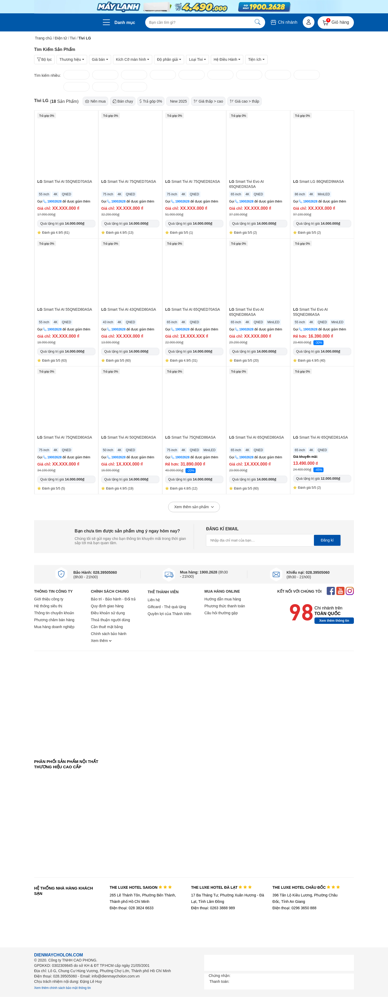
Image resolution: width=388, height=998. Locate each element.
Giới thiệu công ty (48, 599)
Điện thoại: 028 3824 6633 (131, 908)
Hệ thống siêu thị (48, 606)
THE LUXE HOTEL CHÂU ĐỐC (306, 887)
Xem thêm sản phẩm (194, 507)
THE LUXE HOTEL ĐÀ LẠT (221, 887)
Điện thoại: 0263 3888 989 (213, 908)
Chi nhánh (283, 22)
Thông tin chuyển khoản (54, 613)
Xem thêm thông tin (334, 621)
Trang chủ (43, 38)
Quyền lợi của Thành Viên (169, 614)
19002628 (54, 201)
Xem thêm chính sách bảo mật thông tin (62, 988)
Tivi (72, 38)
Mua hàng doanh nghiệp (54, 627)
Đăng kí (327, 540)
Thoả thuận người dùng (110, 620)
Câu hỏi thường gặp (221, 613)
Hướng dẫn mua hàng (222, 599)
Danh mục (125, 22)
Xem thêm (101, 641)
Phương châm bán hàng (54, 620)
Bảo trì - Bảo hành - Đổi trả (113, 599)
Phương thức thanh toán (224, 606)
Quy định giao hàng (107, 606)
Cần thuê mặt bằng (107, 627)
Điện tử (61, 38)
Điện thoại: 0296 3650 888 (295, 908)
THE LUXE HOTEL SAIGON (141, 887)
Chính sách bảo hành (108, 634)
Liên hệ (154, 600)
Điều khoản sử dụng (108, 613)
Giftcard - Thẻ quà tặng (167, 607)
